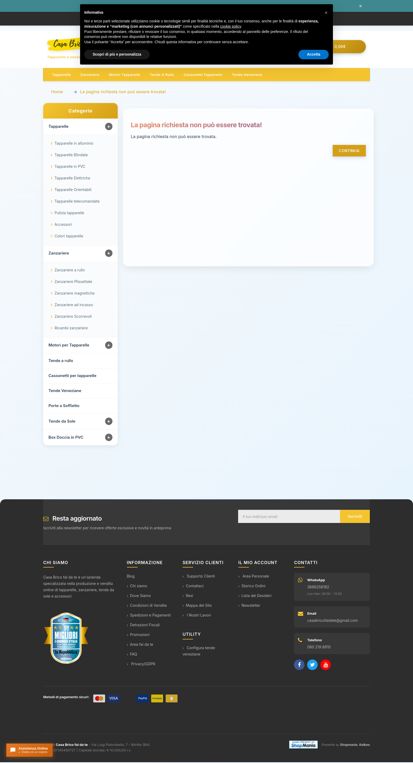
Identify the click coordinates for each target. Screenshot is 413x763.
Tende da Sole (61, 422)
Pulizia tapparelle (69, 214)
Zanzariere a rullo (70, 271)
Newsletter (249, 606)
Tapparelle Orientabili (73, 190)
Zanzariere (90, 75)
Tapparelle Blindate (71, 156)
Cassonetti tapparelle (203, 75)
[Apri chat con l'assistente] (29, 750)
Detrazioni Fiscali (143, 626)
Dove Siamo (139, 596)
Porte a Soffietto (63, 406)
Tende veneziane (247, 75)
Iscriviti (355, 517)
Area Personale (253, 577)
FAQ (132, 655)
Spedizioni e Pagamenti (149, 616)
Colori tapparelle (69, 237)
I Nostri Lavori (197, 616)
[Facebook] (299, 666)
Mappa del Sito (197, 606)
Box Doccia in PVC (65, 438)
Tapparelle (61, 75)
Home (57, 92)
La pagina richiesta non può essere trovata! (123, 92)
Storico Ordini (251, 587)
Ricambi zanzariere (71, 329)
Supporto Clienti (199, 577)
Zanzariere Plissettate (73, 282)
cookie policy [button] (230, 26)
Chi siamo (137, 587)
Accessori (63, 225)
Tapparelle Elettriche (72, 179)
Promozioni (138, 635)
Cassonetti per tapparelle (72, 376)
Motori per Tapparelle (68, 346)
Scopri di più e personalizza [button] (117, 54)
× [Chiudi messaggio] (360, 6)
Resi (188, 596)
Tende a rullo (162, 75)
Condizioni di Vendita (147, 606)
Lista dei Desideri (255, 596)
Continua (349, 151)
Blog (131, 577)
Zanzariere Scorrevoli (73, 317)
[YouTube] (325, 666)
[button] (326, 12)
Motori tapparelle (124, 75)
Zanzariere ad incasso (74, 306)
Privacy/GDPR (141, 665)
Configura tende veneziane (199, 651)
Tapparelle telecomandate (77, 202)
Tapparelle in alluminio (74, 144)
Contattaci (193, 587)
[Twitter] (312, 666)
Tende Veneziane (64, 391)
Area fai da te (140, 645)
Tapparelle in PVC (70, 167)
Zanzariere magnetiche (75, 294)
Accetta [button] (313, 54)
